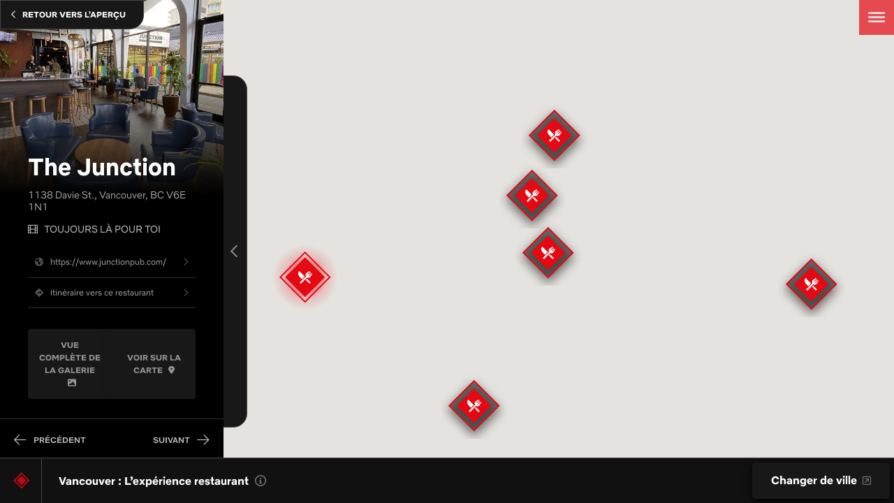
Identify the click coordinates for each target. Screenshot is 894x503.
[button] (532, 195)
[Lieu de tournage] (21, 480)
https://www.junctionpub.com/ (97, 261)
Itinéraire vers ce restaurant (91, 292)
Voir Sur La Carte (154, 363)
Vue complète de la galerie (70, 363)
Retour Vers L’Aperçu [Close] (68, 14)
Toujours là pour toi (102, 229)
